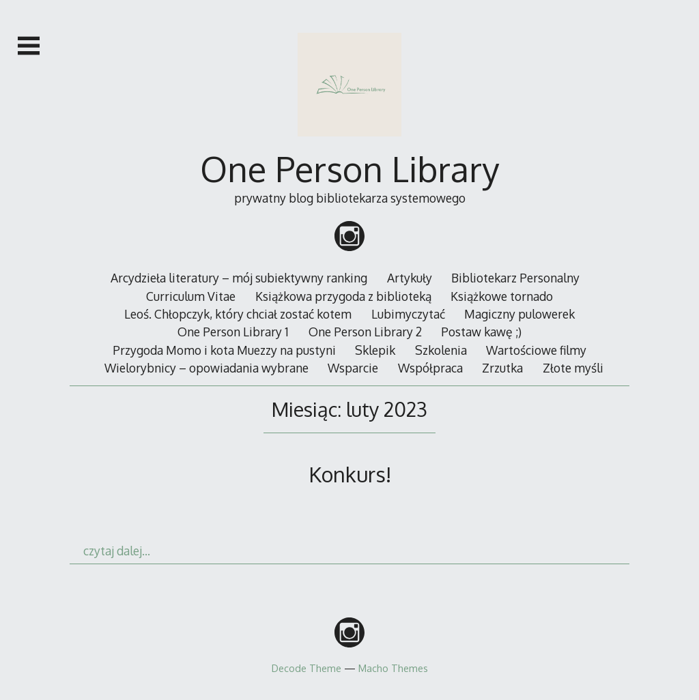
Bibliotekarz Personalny (515, 277)
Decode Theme (306, 668)
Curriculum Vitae (191, 296)
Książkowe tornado (502, 296)
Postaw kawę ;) (481, 331)
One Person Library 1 (233, 331)
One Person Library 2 (365, 331)
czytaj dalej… (116, 550)
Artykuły (409, 277)
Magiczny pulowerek (519, 313)
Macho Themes (393, 668)
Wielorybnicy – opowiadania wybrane (206, 367)
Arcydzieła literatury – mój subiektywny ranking (239, 277)
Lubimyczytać (408, 313)
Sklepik (375, 350)
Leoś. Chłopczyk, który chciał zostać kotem (238, 313)
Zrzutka (502, 367)
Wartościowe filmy (536, 350)
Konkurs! (350, 474)
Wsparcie (353, 367)
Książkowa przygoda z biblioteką (343, 296)
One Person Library (349, 168)
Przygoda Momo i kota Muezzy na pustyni (224, 350)
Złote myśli (573, 367)
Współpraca (430, 367)
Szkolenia (441, 350)
